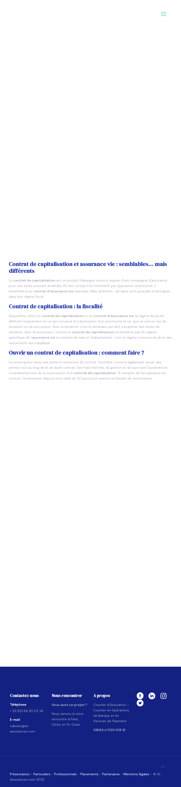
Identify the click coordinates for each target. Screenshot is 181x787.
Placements (89, 774)
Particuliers (42, 774)
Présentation (20, 774)
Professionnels (65, 774)
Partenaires (111, 774)
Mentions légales (136, 774)
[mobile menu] (164, 14)
